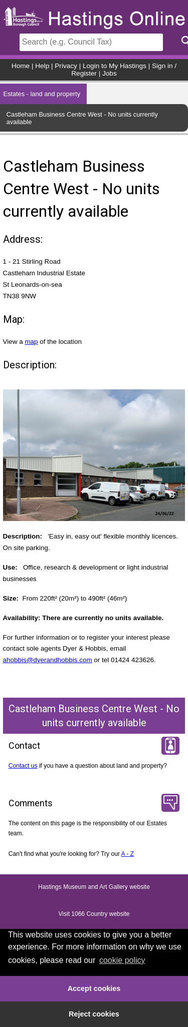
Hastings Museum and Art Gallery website (94, 886)
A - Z (127, 853)
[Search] (91, 42)
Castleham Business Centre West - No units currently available (82, 118)
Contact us (23, 765)
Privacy (66, 66)
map (31, 341)
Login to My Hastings (114, 66)
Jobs (109, 73)
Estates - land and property (41, 94)
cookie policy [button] (122, 960)
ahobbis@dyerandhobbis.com (47, 660)
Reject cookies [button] (94, 1014)
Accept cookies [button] (94, 988)
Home (21, 66)
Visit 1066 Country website (94, 913)
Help (42, 66)
